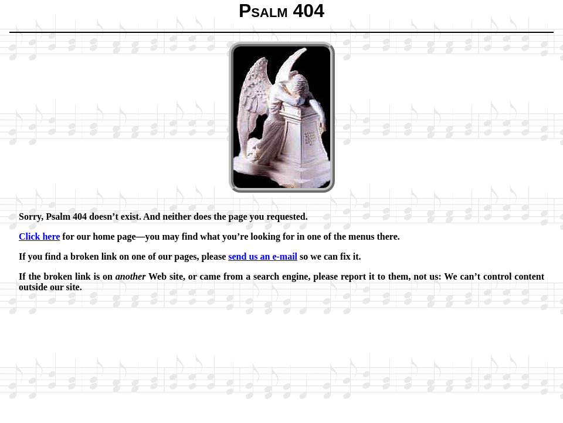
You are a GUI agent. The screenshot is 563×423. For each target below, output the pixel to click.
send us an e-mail (262, 256)
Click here (39, 236)
